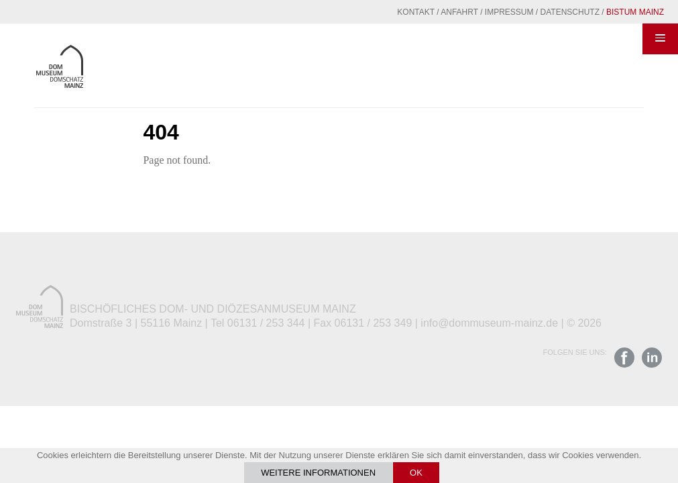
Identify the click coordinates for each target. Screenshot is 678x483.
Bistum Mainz (635, 12)
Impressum (509, 12)
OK (416, 473)
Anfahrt (459, 12)
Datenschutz (570, 12)
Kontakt (416, 12)
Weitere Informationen (318, 473)
